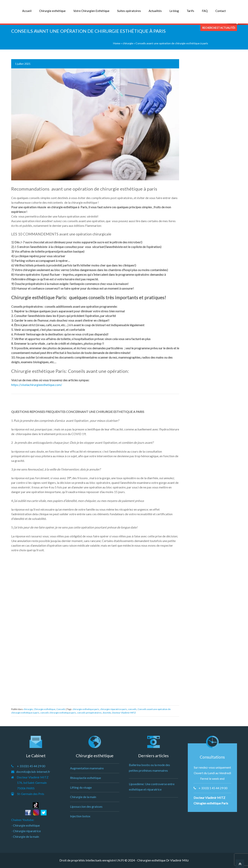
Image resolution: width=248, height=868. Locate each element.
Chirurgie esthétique (52, 11)
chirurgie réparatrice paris (113, 709)
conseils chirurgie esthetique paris (58, 712)
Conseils (60, 709)
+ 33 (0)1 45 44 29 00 (31, 766)
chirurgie (128, 43)
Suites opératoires (129, 11)
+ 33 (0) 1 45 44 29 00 (213, 788)
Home (116, 43)
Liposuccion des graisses (86, 806)
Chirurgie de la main (26, 836)
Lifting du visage (81, 787)
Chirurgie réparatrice (27, 831)
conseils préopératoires (89, 712)
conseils (132, 709)
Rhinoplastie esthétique (85, 778)
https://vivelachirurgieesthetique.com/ (36, 385)
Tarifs (190, 11)
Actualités (155, 11)
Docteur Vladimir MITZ (124, 712)
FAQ (205, 11)
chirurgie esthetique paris (86, 709)
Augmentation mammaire (87, 768)
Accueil (26, 11)
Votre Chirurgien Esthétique (91, 11)
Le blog (174, 11)
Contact (220, 11)
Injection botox (80, 816)
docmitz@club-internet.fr (33, 771)
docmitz (107, 712)
